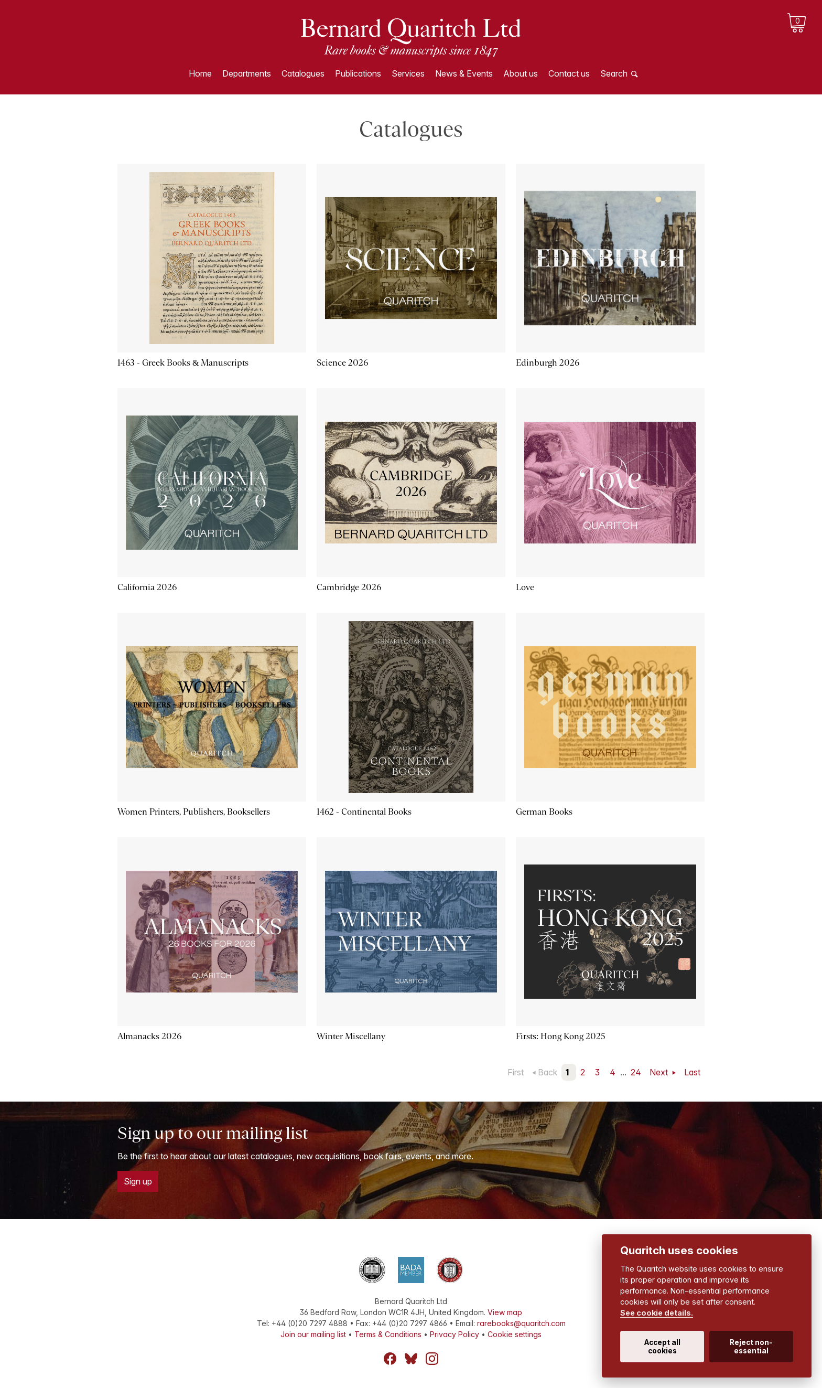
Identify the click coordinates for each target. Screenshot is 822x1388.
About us (520, 73)
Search (614, 73)
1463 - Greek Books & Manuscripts (182, 363)
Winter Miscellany (351, 1036)
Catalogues (303, 73)
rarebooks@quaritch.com (521, 1323)
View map (505, 1312)
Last (692, 1072)
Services (408, 73)
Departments (246, 73)
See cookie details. (656, 1312)
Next (660, 1072)
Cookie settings (515, 1334)
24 (636, 1072)
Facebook (390, 1358)
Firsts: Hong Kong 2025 (560, 1036)
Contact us (569, 73)
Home (200, 73)
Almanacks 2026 (149, 1036)
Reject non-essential (751, 1346)
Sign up (138, 1181)
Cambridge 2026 (349, 587)
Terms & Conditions (387, 1334)
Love (525, 587)
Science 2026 (342, 363)
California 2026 (147, 587)
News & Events (464, 73)
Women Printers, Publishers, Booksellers (193, 812)
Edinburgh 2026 (547, 363)
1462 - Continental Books (364, 812)
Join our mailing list (313, 1334)
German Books (544, 812)
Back (547, 1072)
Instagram (432, 1358)
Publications (358, 73)
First (515, 1072)
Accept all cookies (662, 1346)
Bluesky (411, 1358)
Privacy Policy (454, 1334)
